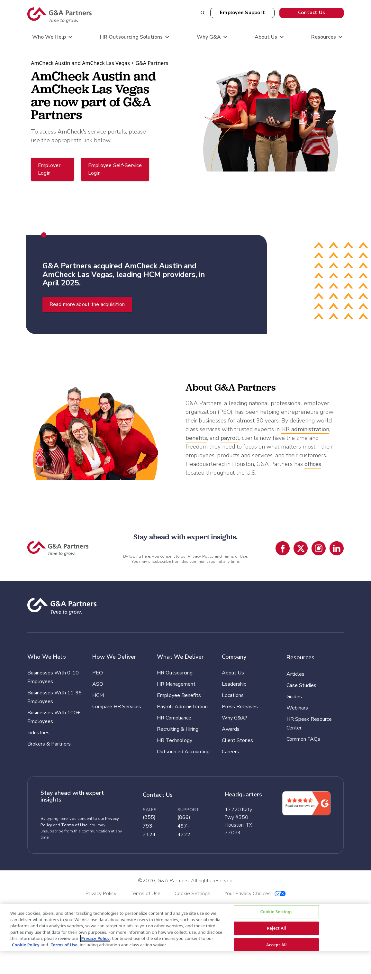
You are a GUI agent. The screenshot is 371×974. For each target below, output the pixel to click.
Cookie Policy (26, 945)
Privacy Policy (201, 556)
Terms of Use (235, 556)
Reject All (276, 928)
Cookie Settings (276, 911)
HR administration (305, 429)
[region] (185, 927)
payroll (230, 438)
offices (312, 464)
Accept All (276, 945)
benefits (196, 438)
